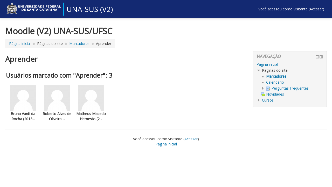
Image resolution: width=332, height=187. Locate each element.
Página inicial (20, 43)
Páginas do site (50, 43)
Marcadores (79, 43)
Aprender (103, 43)
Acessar (316, 8)
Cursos (268, 100)
